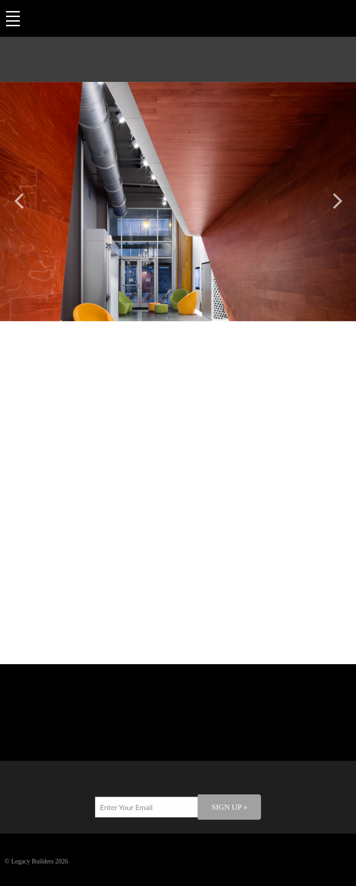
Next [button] (337, 199)
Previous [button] (18, 199)
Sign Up (230, 807)
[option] (178, 201)
